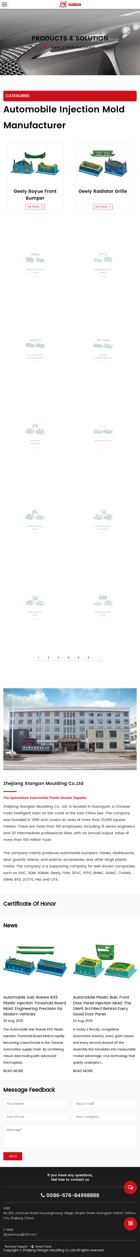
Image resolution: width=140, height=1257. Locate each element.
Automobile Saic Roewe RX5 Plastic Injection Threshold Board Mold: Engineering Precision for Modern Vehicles (34, 1005)
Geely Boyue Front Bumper (35, 191)
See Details (35, 201)
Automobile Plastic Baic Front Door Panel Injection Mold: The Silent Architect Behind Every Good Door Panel (102, 1005)
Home (55, 47)
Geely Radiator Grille (102, 188)
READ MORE (13, 1071)
